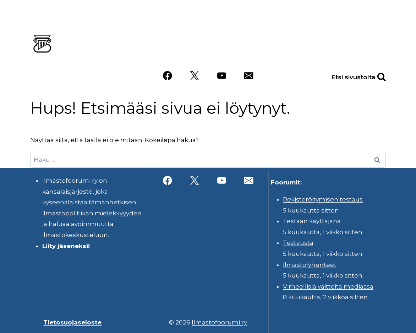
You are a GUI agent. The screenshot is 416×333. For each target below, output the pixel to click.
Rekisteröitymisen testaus (323, 199)
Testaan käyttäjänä (312, 221)
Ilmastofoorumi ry (219, 322)
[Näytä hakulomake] (373, 75)
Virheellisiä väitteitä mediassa (328, 286)
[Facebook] (167, 75)
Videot (299, 54)
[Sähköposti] (249, 75)
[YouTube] (222, 75)
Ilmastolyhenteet (309, 264)
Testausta (298, 242)
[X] (194, 75)
